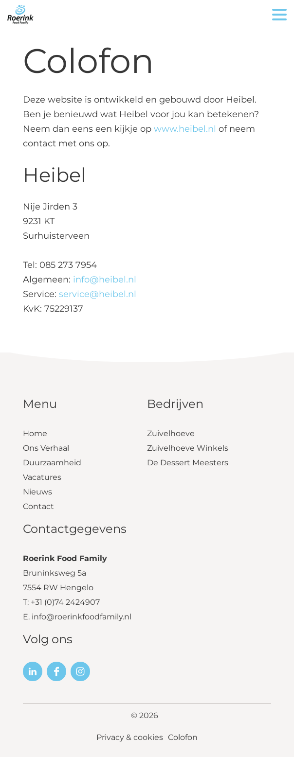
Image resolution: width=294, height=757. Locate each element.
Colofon (183, 737)
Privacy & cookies (129, 737)
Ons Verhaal (46, 448)
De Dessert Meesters (187, 462)
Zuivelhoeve (171, 433)
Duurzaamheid (52, 462)
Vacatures (42, 477)
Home (35, 433)
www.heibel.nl (185, 128)
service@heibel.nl (97, 294)
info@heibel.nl (104, 279)
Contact (38, 506)
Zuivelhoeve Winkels (187, 448)
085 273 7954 (68, 265)
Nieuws (37, 491)
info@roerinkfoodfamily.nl (81, 616)
